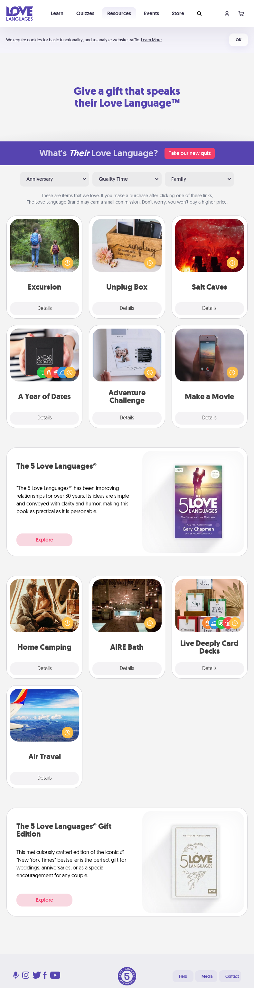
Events (151, 13)
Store (178, 13)
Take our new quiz (190, 153)
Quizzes (85, 13)
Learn (57, 13)
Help (183, 976)
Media (207, 976)
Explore (44, 539)
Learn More (151, 40)
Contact (232, 976)
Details (44, 308)
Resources (119, 13)
